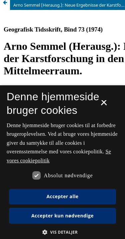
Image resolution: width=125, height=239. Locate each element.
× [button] (104, 105)
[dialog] (62, 162)
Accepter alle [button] (62, 196)
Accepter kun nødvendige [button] (62, 215)
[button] (62, 232)
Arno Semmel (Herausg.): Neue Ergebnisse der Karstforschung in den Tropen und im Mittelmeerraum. (69, 5)
